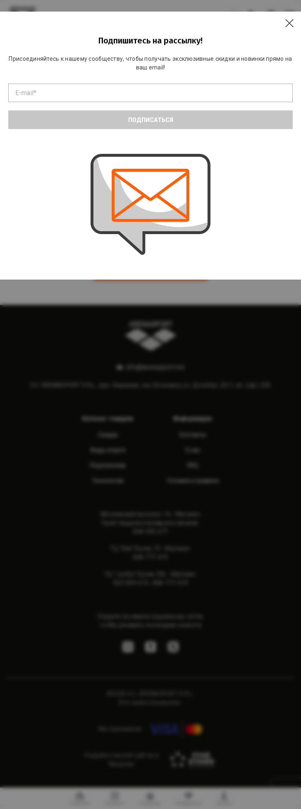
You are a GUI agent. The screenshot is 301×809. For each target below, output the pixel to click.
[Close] (289, 23)
